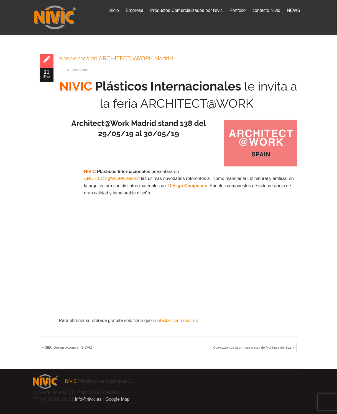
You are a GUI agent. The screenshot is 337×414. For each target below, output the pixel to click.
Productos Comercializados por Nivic (186, 10)
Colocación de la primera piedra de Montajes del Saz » (253, 347)
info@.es (88, 399)
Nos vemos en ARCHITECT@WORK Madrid (116, 58)
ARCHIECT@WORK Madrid (112, 178)
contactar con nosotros (175, 320)
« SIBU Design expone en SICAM (67, 347)
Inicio (114, 10)
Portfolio (237, 10)
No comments (77, 70)
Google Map (117, 399)
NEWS (293, 10)
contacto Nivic (266, 10)
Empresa (134, 10)
